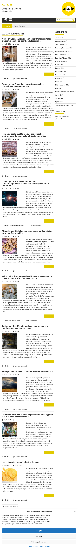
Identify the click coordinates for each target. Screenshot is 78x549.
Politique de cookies (33, 546)
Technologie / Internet (17, 223)
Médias (57, 88)
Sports (57, 102)
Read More (48, 74)
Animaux (58, 38)
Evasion (57, 65)
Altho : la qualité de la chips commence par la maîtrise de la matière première (27, 230)
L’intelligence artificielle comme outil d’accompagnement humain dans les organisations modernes (25, 183)
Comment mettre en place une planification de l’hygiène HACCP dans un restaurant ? (27, 411)
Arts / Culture (59, 41)
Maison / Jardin (60, 85)
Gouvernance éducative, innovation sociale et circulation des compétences (23, 85)
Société (57, 98)
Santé (57, 95)
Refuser (39, 536)
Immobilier (58, 75)
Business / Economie (62, 48)
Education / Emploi (61, 58)
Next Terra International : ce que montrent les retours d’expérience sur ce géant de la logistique (26, 40)
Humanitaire (59, 71)
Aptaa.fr (7, 4)
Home (16, 26)
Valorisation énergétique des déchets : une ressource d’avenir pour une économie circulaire (27, 275)
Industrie (6, 79)
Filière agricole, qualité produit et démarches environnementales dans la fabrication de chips (24, 135)
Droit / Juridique (60, 54)
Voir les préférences (39, 542)
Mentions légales (45, 546)
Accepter (39, 531)
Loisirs (57, 81)
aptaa (16, 44)
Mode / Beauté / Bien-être (63, 92)
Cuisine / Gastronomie (62, 51)
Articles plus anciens (11, 497)
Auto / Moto (59, 44)
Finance (57, 68)
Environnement (9, 316)
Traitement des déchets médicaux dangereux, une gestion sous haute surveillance (25, 322)
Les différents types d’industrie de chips (21, 455)
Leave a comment (21, 79)
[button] (75, 512)
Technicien (17, 458)
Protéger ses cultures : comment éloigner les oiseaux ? (27, 367)
